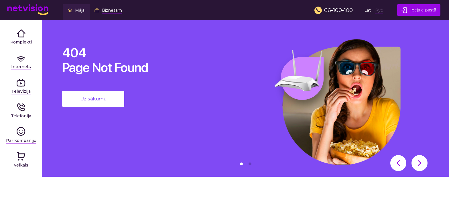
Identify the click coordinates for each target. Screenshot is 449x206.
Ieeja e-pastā (418, 10)
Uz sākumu (93, 99)
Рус (379, 10)
